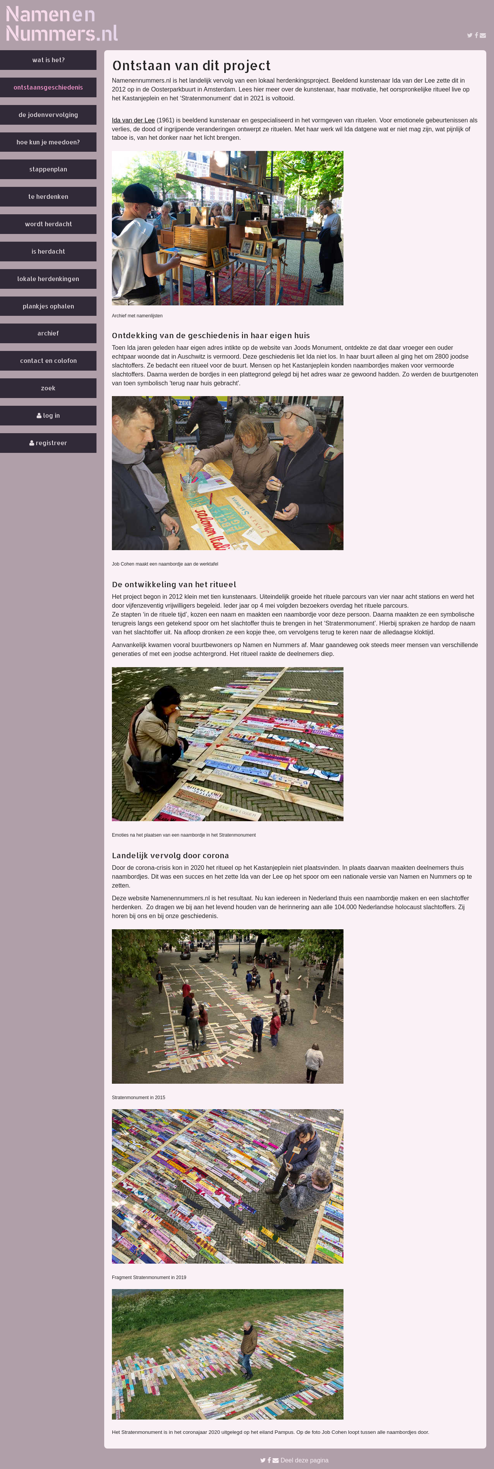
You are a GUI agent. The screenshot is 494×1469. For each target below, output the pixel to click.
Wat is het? (48, 60)
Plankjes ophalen (48, 306)
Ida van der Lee (133, 120)
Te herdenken (48, 196)
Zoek (48, 388)
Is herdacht (48, 251)
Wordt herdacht (48, 224)
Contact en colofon (48, 360)
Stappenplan (48, 169)
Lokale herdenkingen (48, 278)
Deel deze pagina (294, 1460)
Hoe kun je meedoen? (48, 142)
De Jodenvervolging (48, 114)
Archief (48, 333)
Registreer (48, 443)
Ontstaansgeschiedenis (48, 87)
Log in (48, 415)
